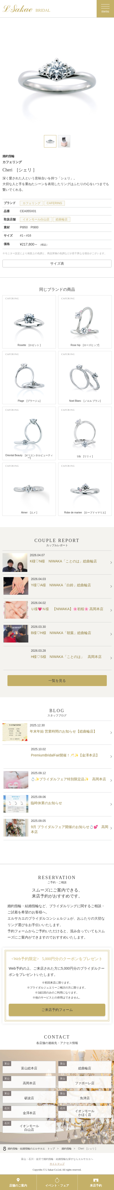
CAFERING (54, 203)
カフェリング (31, 203)
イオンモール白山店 (36, 219)
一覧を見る (57, 681)
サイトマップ (57, 1164)
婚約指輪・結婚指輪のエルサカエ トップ (28, 1148)
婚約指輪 (67, 1148)
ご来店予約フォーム (57, 1010)
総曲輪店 (62, 219)
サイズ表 (57, 263)
